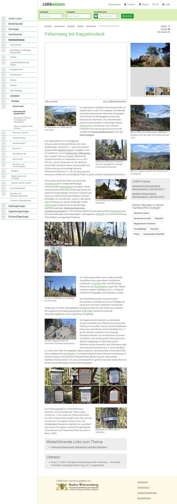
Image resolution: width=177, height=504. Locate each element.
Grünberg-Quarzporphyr (56, 211)
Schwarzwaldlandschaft (102, 132)
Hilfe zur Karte (51, 101)
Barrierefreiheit (144, 498)
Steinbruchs (69, 353)
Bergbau (14, 171)
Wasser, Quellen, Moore (21, 183)
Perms (48, 196)
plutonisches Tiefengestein (78, 153)
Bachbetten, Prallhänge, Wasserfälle (20, 51)
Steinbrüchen (86, 125)
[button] (84, 16)
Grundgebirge (140, 229)
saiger (90, 311)
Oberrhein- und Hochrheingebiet (19, 165)
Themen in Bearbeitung (20, 200)
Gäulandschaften (19, 138)
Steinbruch (85, 308)
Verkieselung (116, 211)
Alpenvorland (18, 159)
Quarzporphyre (66, 186)
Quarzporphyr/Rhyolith (153, 234)
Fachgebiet (76, 12)
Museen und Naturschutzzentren (19, 194)
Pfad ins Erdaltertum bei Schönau (23, 127)
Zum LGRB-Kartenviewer (115, 101)
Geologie (13, 29)
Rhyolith (100, 214)
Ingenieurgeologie (18, 211)
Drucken (164, 29)
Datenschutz (143, 487)
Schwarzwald (18, 106)
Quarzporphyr (100, 286)
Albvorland (17, 148)
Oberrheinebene (87, 135)
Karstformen (16, 75)
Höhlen (13, 57)
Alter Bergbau (16, 90)
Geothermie (15, 34)
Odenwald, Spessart (20, 133)
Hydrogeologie (16, 206)
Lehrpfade (15, 96)
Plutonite (154, 229)
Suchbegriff (49, 12)
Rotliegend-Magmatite (74, 208)
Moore (13, 80)
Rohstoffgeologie (18, 216)
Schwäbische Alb (19, 154)
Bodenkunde (15, 23)
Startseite (48, 26)
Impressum (142, 482)
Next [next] (168, 91)
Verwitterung (79, 171)
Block (122, 347)
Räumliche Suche (105, 12)
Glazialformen (16, 69)
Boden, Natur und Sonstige (18, 177)
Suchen (133, 16)
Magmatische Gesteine (145, 223)
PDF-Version (162, 32)
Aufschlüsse (15, 45)
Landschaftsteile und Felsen (19, 63)
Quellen (13, 85)
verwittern (96, 283)
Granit (47, 202)
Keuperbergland (19, 143)
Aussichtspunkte (17, 188)
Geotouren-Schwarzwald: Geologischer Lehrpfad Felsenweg (79, 447)
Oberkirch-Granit (66, 150)
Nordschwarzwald (142, 218)
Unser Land (14, 18)
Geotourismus (16, 39)
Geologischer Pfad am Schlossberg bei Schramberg (22, 120)
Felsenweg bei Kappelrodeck (19, 112)
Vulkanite (159, 218)
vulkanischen (51, 205)
